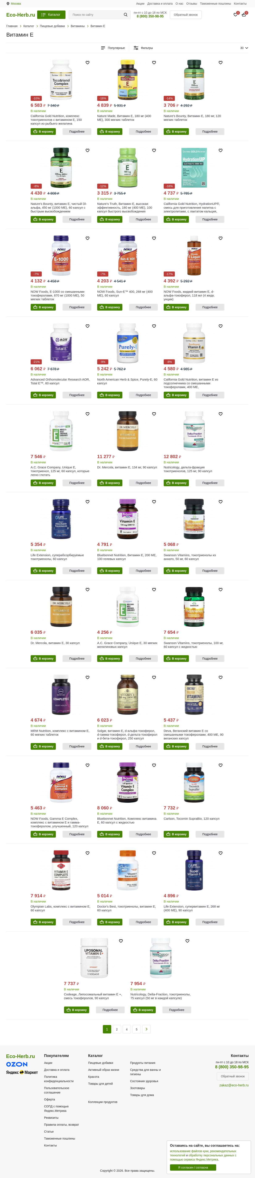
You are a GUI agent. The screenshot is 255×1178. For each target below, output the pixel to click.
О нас (179, 3)
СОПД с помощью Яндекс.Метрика (56, 1108)
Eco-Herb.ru (20, 14)
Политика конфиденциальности (59, 1079)
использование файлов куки (189, 1151)
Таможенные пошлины (215, 3)
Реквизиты (51, 1117)
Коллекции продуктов (102, 1102)
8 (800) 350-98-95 (150, 16)
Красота (93, 1076)
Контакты (240, 3)
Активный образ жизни (103, 1069)
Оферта (49, 1099)
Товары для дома (142, 1095)
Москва (16, 3)
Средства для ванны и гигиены (145, 1072)
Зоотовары (137, 1088)
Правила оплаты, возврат (61, 1124)
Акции (140, 3)
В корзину (46, 131)
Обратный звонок (185, 14)
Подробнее (77, 131)
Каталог (54, 14)
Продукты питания (142, 1063)
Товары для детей (100, 1083)
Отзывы (191, 3)
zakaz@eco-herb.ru (234, 1085)
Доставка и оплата (160, 3)
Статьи (49, 1131)
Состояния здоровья (144, 1081)
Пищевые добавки (100, 1063)
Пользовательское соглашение (56, 1090)
